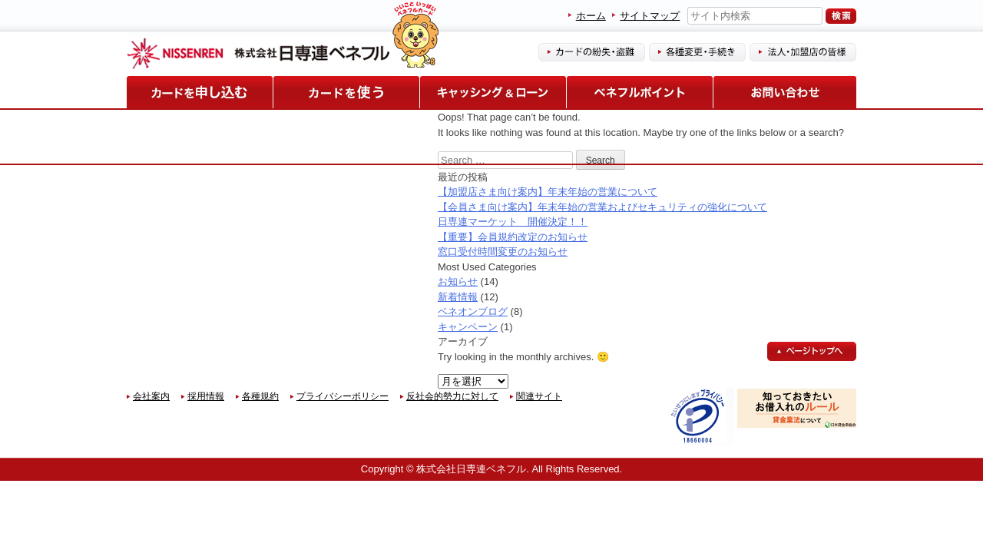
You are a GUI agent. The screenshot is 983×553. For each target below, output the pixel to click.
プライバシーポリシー (342, 396)
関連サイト (539, 396)
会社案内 (151, 396)
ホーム (591, 16)
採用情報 (205, 396)
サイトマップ (650, 16)
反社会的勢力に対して (452, 396)
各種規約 (260, 396)
